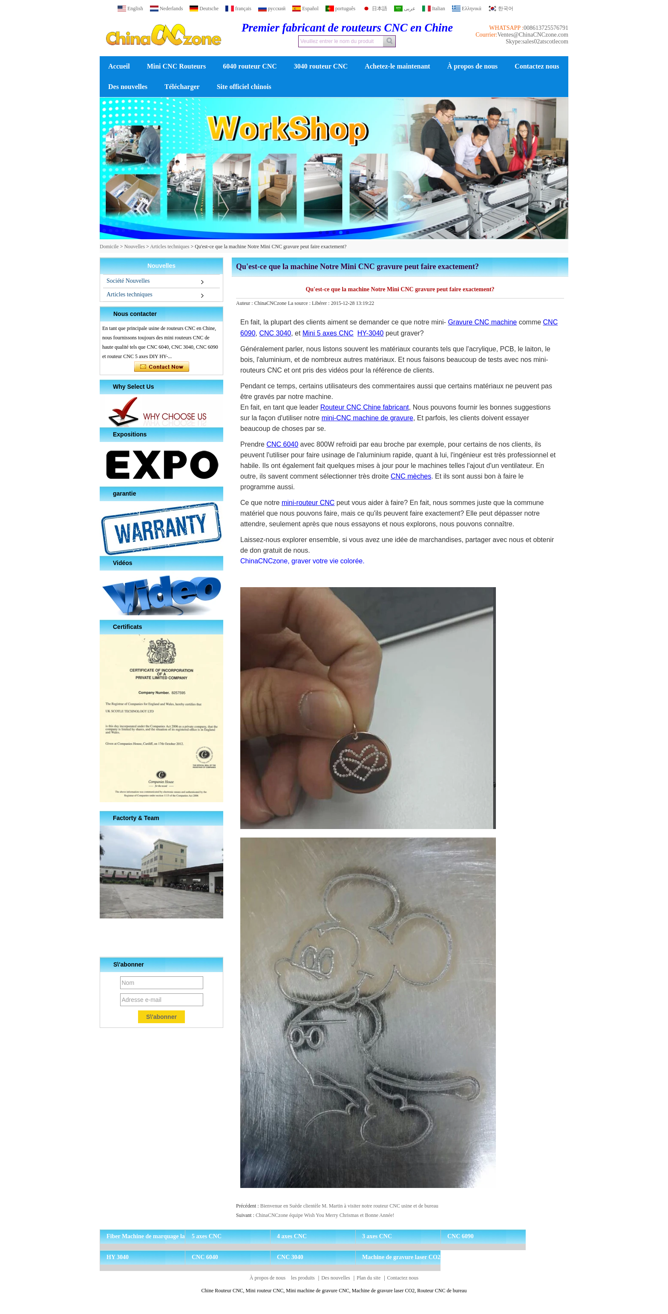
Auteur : (245, 303)
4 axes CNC (292, 1236)
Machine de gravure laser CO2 (401, 1257)
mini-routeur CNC (308, 502)
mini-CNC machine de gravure (367, 418)
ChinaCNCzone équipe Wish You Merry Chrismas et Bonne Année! (325, 1215)
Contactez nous (537, 66)
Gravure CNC (468, 322)
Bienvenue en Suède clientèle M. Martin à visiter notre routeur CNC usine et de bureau (349, 1206)
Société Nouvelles (128, 281)
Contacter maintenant (161, 367)
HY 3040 (118, 1257)
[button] (320, 232)
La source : (300, 303)
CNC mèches (411, 476)
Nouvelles (134, 247)
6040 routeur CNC (250, 66)
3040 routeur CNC (321, 66)
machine (503, 322)
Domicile (109, 247)
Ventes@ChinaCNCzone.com (533, 35)
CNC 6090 (460, 1236)
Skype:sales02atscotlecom (537, 41)
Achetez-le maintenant (397, 66)
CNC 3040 (290, 1257)
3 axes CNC (377, 1236)
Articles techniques (169, 247)
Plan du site (368, 1278)
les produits (303, 1278)
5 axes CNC (207, 1236)
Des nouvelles (127, 86)
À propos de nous (472, 66)
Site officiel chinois (244, 86)
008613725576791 (546, 28)
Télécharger (182, 86)
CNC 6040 (205, 1257)
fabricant (395, 407)
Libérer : (321, 303)
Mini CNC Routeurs (176, 66)
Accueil (119, 66)
